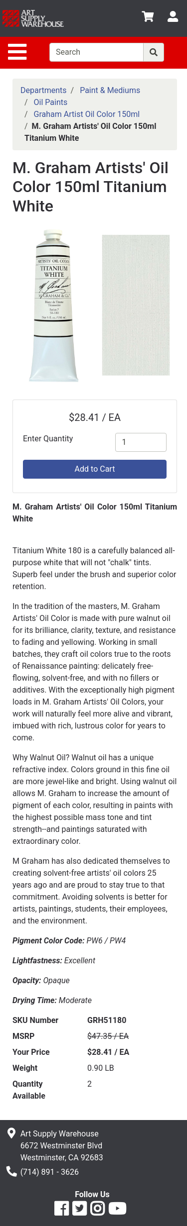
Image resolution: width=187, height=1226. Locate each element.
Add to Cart (95, 469)
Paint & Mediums (110, 90)
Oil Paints (51, 102)
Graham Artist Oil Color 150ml (87, 114)
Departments (43, 90)
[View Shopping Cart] (148, 18)
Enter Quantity (48, 438)
